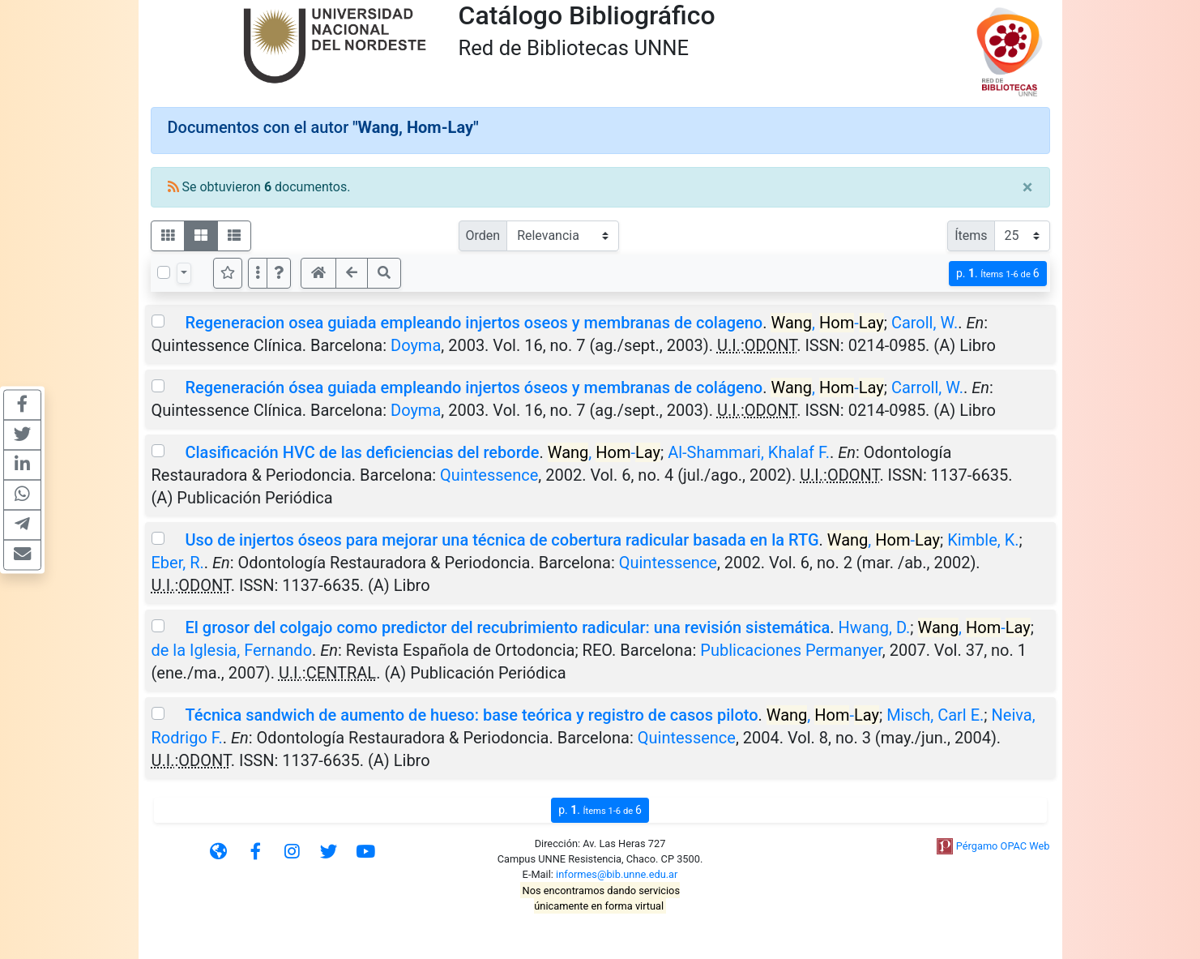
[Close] (1027, 187)
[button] (279, 273)
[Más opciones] (257, 273)
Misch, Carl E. (935, 715)
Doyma (416, 345)
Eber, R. (178, 562)
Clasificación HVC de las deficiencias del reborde (362, 452)
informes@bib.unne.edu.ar (616, 874)
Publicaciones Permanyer (791, 650)
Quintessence (489, 475)
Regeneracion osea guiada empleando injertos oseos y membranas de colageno (473, 322)
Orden (483, 235)
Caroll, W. (924, 322)
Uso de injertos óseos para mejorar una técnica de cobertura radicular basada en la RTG (501, 540)
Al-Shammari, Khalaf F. (749, 452)
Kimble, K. (983, 540)
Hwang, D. (875, 627)
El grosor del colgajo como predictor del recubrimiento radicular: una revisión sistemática (507, 627)
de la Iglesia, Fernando (232, 650)
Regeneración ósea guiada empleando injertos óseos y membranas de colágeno (473, 387)
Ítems (970, 235)
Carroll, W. (927, 387)
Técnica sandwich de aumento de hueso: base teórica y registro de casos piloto (471, 715)
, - (827, 322)
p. (998, 273)
